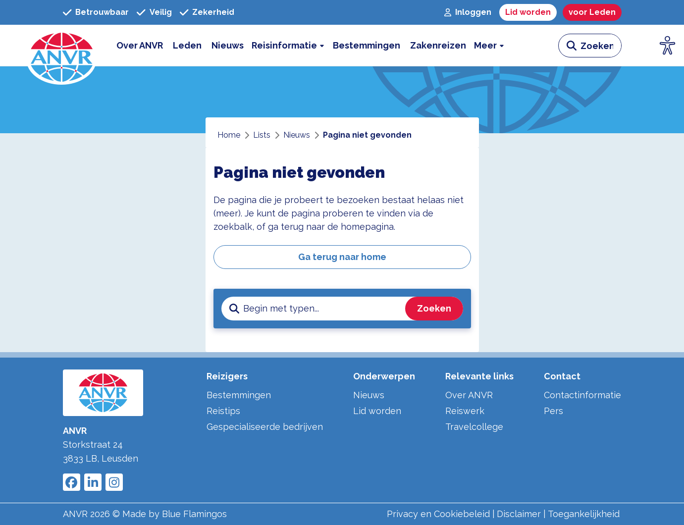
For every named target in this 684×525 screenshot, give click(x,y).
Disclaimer (519, 514)
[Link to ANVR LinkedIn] (93, 482)
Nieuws (368, 395)
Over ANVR (469, 395)
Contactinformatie (582, 395)
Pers (553, 411)
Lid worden (377, 411)
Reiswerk (464, 411)
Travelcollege (474, 426)
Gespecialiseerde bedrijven (265, 426)
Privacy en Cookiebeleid (438, 514)
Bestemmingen (239, 395)
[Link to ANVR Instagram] (114, 482)
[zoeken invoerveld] (600, 45)
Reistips (223, 411)
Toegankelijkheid (584, 514)
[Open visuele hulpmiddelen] (667, 45)
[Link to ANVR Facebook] (71, 482)
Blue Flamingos (194, 514)
